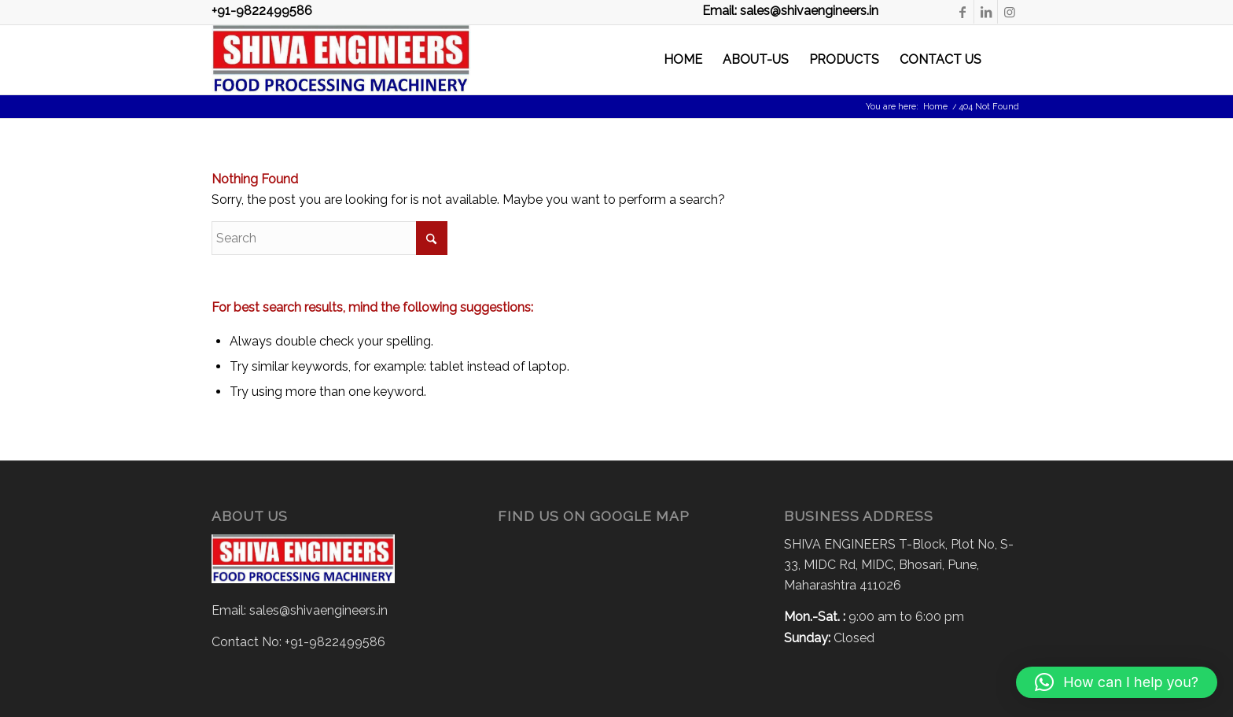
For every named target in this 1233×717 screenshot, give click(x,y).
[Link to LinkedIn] (985, 12)
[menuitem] (682, 59)
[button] (1116, 682)
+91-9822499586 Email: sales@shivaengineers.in (545, 11)
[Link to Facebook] (962, 12)
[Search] (1007, 59)
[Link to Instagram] (1009, 12)
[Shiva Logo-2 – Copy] (341, 59)
